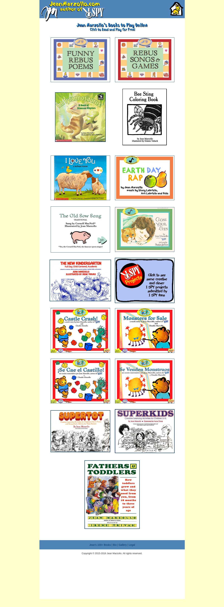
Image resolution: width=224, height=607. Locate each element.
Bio (114, 544)
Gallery (123, 544)
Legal (132, 544)
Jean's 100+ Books (100, 544)
